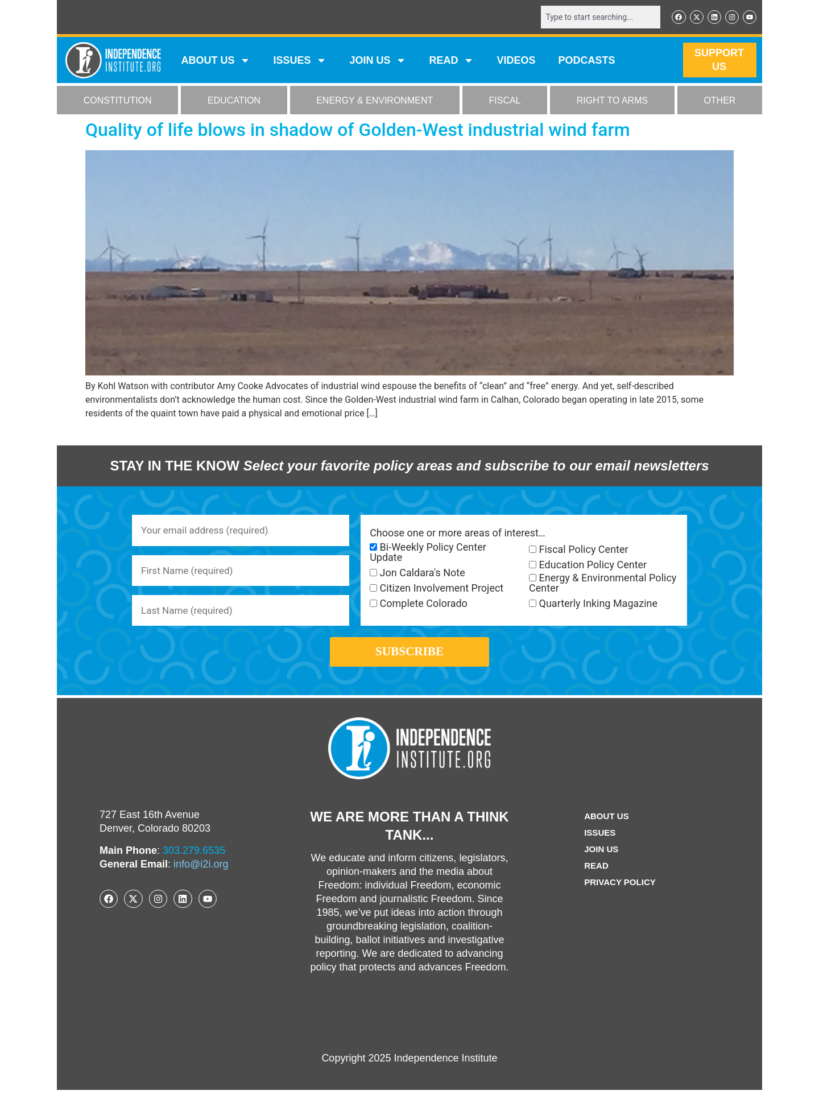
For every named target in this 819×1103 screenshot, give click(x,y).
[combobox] (595, 17)
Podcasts (587, 61)
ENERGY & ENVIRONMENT (374, 101)
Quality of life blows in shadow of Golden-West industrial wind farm (357, 131)
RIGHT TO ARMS (612, 101)
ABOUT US (215, 61)
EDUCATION (234, 101)
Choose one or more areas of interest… (457, 533)
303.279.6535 (194, 863)
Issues (299, 61)
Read (594, 878)
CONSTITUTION (118, 101)
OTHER (719, 101)
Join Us (600, 862)
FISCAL (505, 101)
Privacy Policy (620, 895)
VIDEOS (516, 61)
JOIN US (377, 61)
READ (451, 61)
